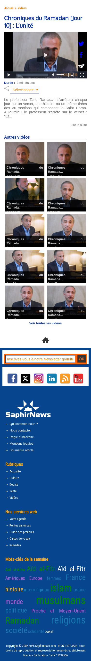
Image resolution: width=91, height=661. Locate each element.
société (16, 630)
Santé (11, 491)
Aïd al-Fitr (41, 569)
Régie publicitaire (19, 437)
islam (61, 588)
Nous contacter (18, 430)
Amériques (15, 578)
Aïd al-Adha (15, 569)
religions (68, 620)
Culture (12, 478)
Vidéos (22, 8)
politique (16, 610)
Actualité (13, 471)
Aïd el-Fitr (72, 569)
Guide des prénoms (19, 532)
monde (14, 602)
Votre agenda (15, 519)
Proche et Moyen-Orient (58, 611)
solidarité (36, 631)
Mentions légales (19, 443)
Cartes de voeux (17, 538)
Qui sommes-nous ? (21, 424)
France (76, 577)
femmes (54, 578)
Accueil (8, 8)
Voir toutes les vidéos (45, 323)
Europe (35, 578)
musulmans (61, 600)
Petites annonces (18, 525)
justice (79, 590)
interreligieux (36, 590)
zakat (49, 631)
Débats (11, 484)
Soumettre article (19, 450)
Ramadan (13, 545)
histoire (14, 589)
